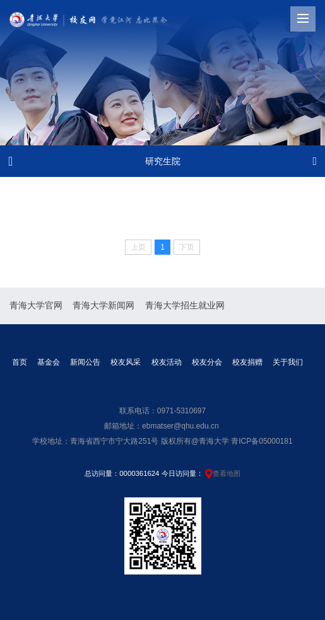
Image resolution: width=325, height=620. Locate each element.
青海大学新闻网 (103, 305)
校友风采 (125, 362)
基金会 (48, 362)
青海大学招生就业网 (185, 305)
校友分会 (207, 362)
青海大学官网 (35, 305)
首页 (19, 362)
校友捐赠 (247, 362)
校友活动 (166, 362)
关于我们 (288, 362)
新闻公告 (85, 362)
